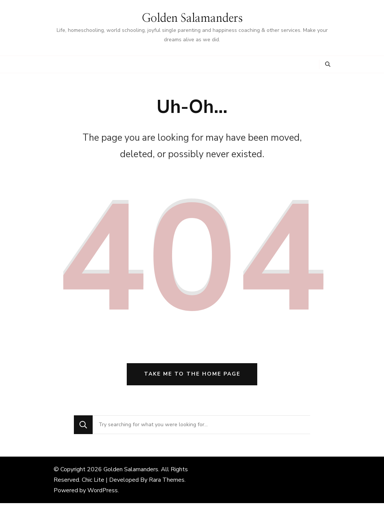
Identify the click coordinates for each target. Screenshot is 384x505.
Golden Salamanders (192, 18)
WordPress (102, 492)
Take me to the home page (192, 376)
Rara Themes (166, 482)
